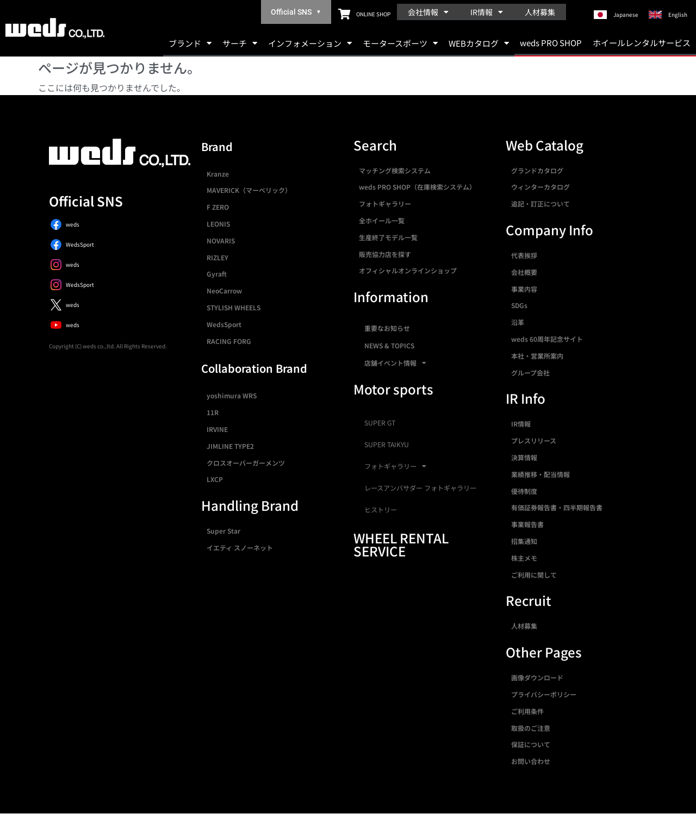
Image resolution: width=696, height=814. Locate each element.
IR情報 (486, 12)
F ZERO (218, 206)
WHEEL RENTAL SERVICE (401, 544)
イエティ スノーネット (240, 547)
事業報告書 (527, 524)
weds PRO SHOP (551, 42)
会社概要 (524, 272)
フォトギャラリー (385, 203)
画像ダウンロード (537, 677)
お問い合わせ (530, 761)
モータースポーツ (400, 43)
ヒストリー (380, 510)
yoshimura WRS (232, 395)
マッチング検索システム (395, 170)
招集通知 (524, 541)
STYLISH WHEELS (233, 307)
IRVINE (217, 429)
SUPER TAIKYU (386, 444)
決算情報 (524, 457)
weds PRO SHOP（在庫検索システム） (417, 186)
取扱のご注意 (530, 727)
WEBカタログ (479, 43)
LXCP (215, 479)
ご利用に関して (534, 574)
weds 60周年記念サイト (547, 338)
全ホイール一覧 (382, 220)
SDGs (519, 305)
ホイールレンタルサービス (642, 42)
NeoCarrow (224, 290)
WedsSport (224, 324)
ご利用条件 (527, 711)
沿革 (517, 322)
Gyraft (217, 273)
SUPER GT (379, 423)
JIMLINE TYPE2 (230, 445)
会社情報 (428, 12)
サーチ (239, 43)
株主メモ (524, 557)
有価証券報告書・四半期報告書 (556, 507)
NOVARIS (221, 240)
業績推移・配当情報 (540, 474)
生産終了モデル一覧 (388, 237)
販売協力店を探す (385, 254)
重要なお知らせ (387, 328)
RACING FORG (229, 341)
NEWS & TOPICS (389, 345)
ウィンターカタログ (540, 186)
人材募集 (540, 12)
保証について (530, 744)
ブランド (190, 43)
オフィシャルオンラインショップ (408, 270)
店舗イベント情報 (395, 363)
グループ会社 (530, 372)
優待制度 (524, 491)
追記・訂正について (540, 203)
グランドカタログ (537, 170)
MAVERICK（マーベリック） (249, 190)
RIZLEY (217, 257)
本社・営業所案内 (537, 355)
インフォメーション (310, 43)
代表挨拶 (524, 255)
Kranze (218, 173)
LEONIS (218, 223)
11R (213, 412)
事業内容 (524, 288)
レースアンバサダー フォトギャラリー (420, 488)
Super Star (223, 530)
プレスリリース (533, 440)
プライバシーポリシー (543, 694)
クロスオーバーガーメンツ (246, 462)
